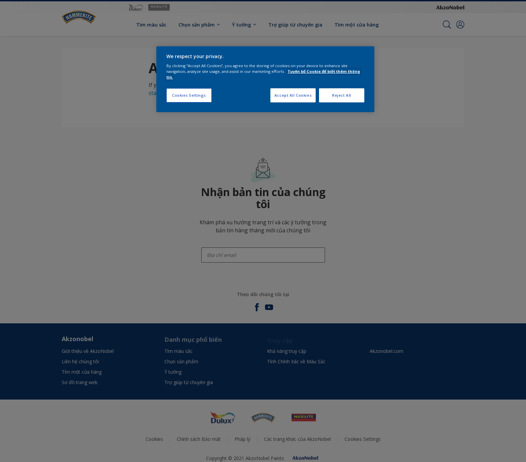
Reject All (341, 95)
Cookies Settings (189, 95)
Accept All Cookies (293, 95)
